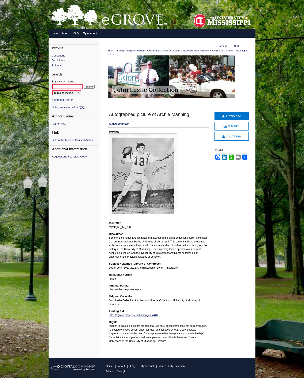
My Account (147, 366)
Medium (232, 126)
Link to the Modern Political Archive (73, 140)
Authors (56, 65)
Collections (58, 55)
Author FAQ (59, 123)
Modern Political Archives (196, 50)
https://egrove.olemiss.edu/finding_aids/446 (133, 315)
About (121, 366)
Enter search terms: (64, 81)
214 (112, 55)
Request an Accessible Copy (69, 156)
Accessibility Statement (172, 366)
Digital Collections (136, 50)
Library (120, 50)
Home (111, 50)
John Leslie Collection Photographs (230, 50)
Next (236, 46)
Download (231, 116)
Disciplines (58, 60)
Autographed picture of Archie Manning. (149, 114)
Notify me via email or (68, 107)
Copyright (121, 371)
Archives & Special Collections (164, 50)
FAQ (132, 366)
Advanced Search (62, 99)
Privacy (109, 371)
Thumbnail (232, 136)
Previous (222, 46)
